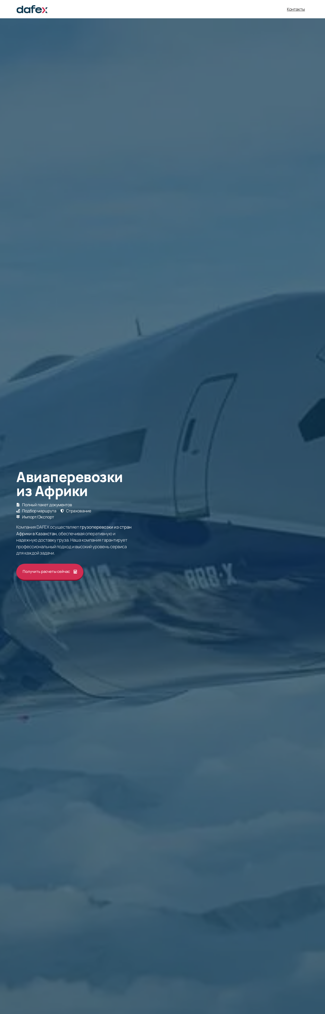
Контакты (296, 9)
